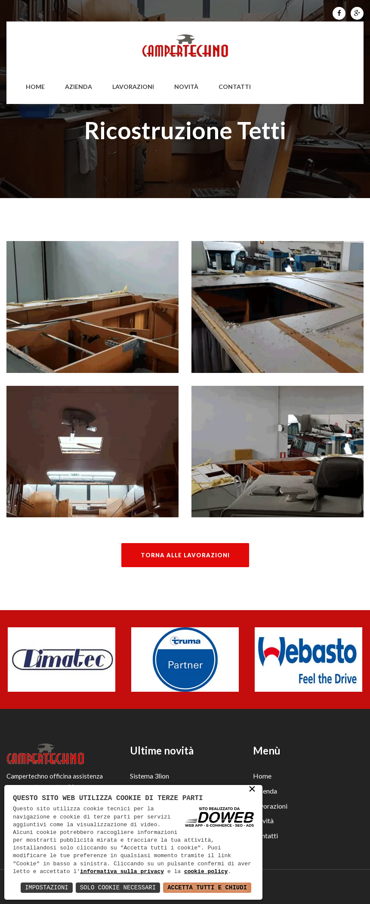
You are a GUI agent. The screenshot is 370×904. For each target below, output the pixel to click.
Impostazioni (46, 887)
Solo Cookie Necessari (118, 887)
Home (262, 776)
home (35, 86)
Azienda (78, 86)
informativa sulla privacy (122, 872)
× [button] (252, 790)
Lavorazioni (133, 86)
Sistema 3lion (149, 776)
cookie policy (206, 872)
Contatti (235, 86)
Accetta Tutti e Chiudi (207, 887)
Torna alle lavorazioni (185, 555)
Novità (186, 86)
